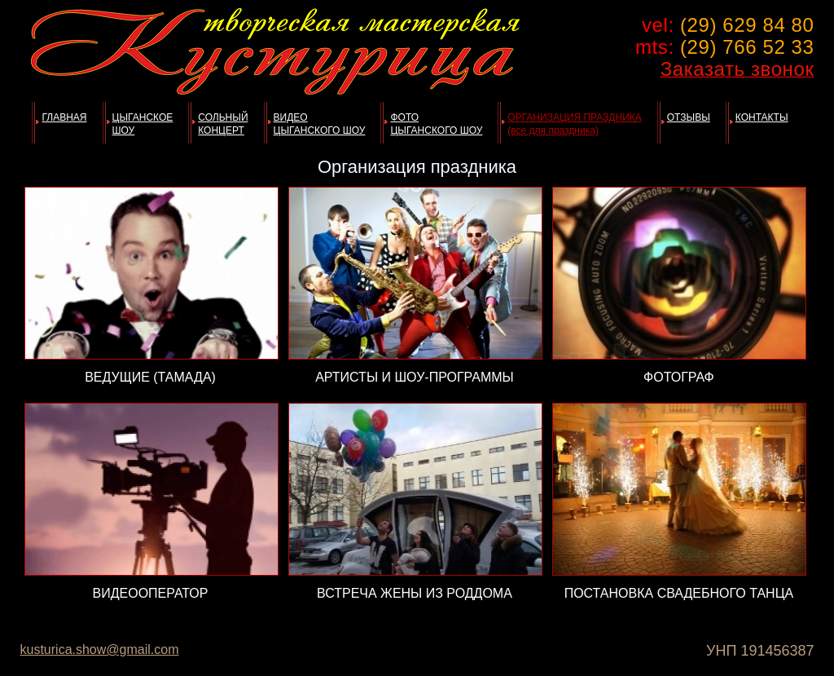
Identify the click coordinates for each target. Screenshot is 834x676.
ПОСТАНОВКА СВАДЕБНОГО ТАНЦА (679, 593)
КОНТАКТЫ (761, 117)
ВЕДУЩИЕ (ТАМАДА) (150, 377)
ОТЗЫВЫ (688, 117)
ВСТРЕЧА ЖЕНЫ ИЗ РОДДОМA (414, 593)
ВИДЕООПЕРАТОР (150, 593)
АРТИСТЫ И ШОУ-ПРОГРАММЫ (414, 377)
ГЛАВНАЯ (64, 117)
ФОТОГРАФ (678, 377)
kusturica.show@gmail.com (99, 649)
